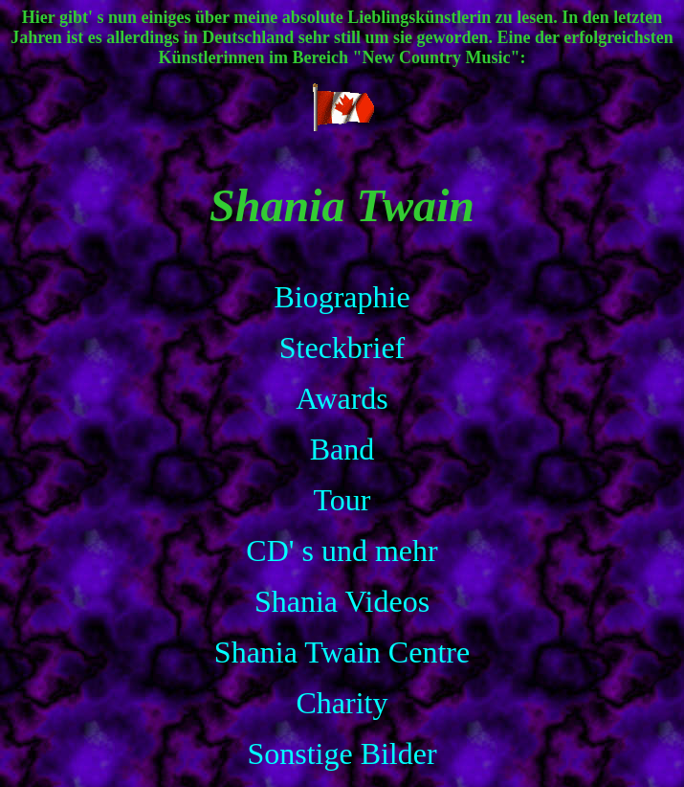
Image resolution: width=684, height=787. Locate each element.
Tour (342, 500)
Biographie (341, 297)
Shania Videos (342, 601)
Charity (342, 703)
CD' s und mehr (341, 550)
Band (342, 449)
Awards (342, 398)
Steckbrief (342, 347)
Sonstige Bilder (341, 753)
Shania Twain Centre (342, 652)
